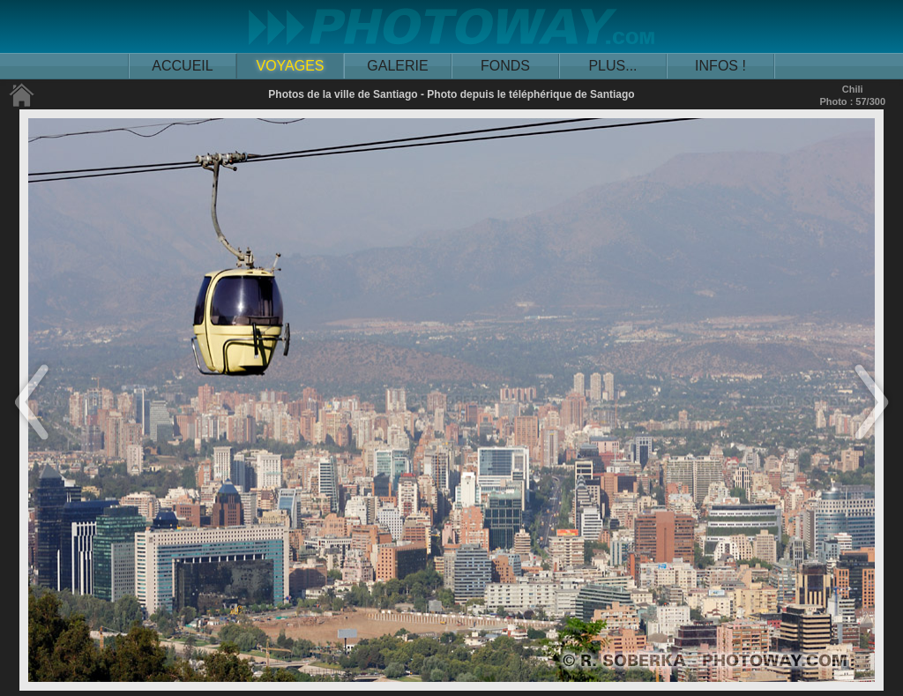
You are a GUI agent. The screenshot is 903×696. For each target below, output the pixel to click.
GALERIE (397, 65)
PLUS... (612, 65)
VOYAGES (290, 65)
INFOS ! (720, 65)
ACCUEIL (182, 65)
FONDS (505, 65)
